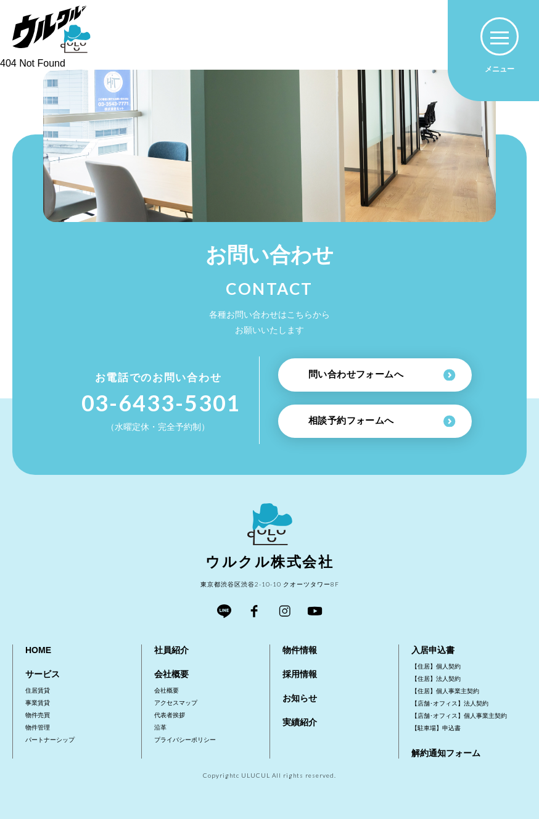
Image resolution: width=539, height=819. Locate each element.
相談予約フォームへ (382, 424)
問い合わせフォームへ (382, 375)
